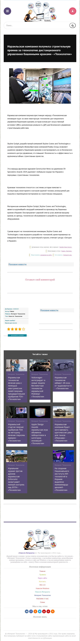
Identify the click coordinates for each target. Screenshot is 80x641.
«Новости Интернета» (26, 553)
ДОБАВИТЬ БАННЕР (17, 335)
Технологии (18, 316)
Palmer (12, 311)
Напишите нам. (67, 255)
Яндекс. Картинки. (66, 251)
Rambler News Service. (65, 247)
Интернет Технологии (18, 314)
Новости (11, 316)
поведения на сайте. (46, 255)
